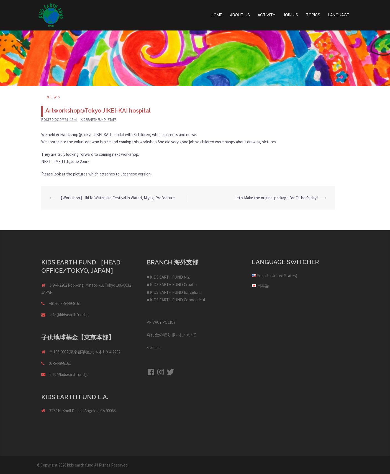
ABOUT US (240, 15)
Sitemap (154, 347)
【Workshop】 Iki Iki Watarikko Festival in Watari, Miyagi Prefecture (116, 197)
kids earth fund (80, 465)
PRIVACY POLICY (161, 322)
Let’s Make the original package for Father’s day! (276, 197)
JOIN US (290, 15)
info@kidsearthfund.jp (69, 314)
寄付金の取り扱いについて (171, 334)
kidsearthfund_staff (98, 119)
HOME (216, 15)
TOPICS (313, 15)
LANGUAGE (338, 15)
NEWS (54, 97)
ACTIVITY (266, 15)
